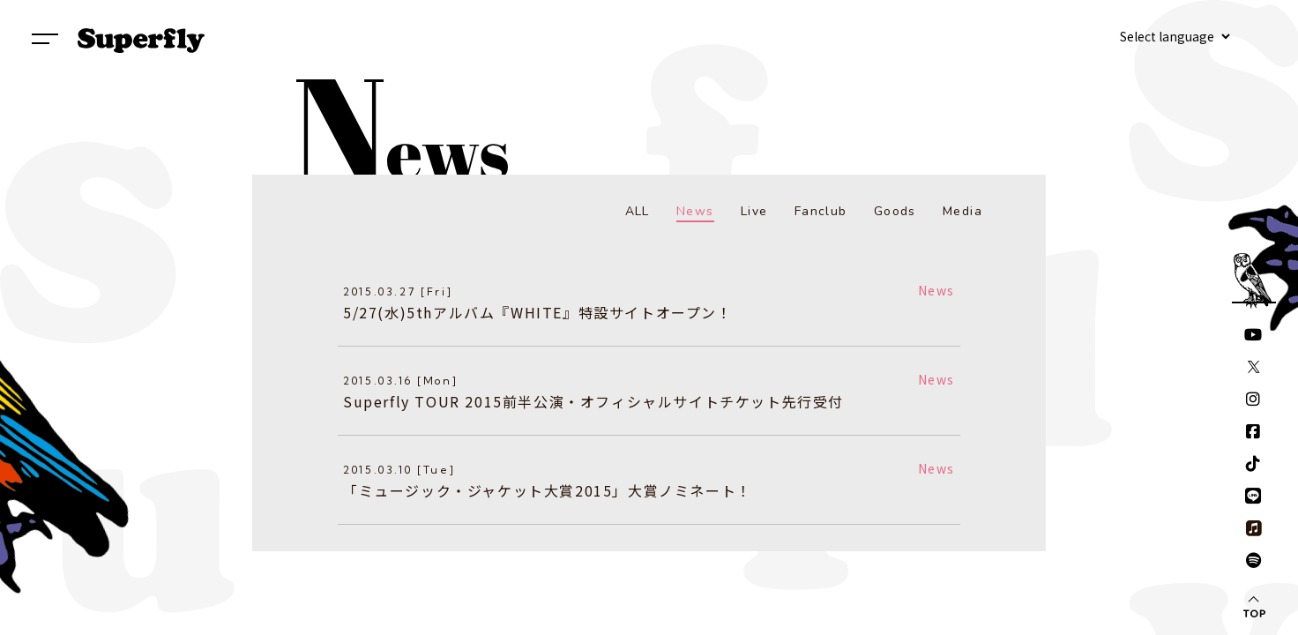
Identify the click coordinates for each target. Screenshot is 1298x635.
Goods (895, 211)
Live (754, 211)
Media (962, 211)
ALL (637, 211)
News (695, 211)
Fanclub (820, 211)
